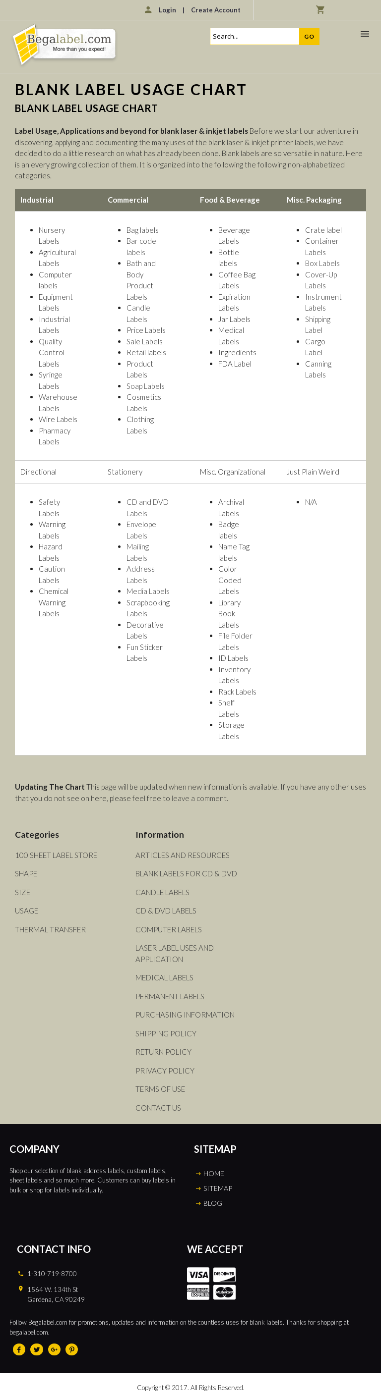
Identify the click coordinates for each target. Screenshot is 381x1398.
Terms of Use (160, 1088)
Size (22, 892)
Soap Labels (146, 385)
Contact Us (158, 1107)
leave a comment (199, 798)
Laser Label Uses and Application (174, 953)
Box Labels (322, 263)
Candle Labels (162, 892)
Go (309, 36)
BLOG (212, 1203)
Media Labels (148, 591)
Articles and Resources (182, 855)
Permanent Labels (169, 996)
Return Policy (163, 1051)
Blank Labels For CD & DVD (186, 873)
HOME (213, 1173)
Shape (26, 873)
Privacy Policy (164, 1070)
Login (167, 10)
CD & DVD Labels (165, 910)
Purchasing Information (185, 1014)
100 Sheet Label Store (56, 855)
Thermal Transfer (50, 929)
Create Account (216, 10)
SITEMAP (217, 1188)
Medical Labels (164, 977)
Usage (26, 910)
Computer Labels (168, 929)
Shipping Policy (165, 1033)
